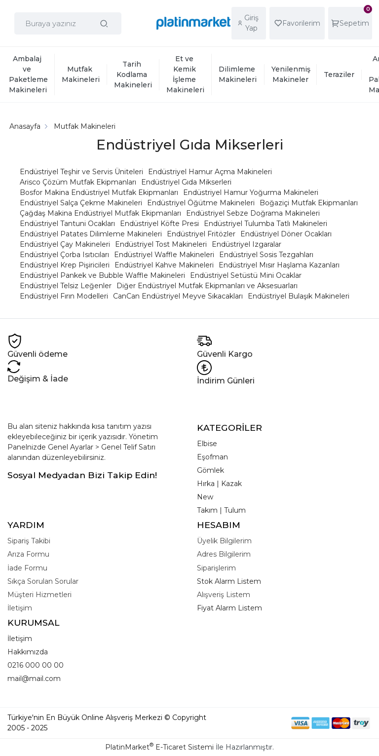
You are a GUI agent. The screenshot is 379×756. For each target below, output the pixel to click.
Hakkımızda (27, 651)
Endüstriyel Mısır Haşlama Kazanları (279, 265)
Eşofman (212, 457)
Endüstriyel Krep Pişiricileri (65, 265)
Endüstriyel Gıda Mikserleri (186, 182)
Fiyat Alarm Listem (229, 608)
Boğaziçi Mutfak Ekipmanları (309, 202)
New (205, 496)
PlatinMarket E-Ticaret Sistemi (159, 747)
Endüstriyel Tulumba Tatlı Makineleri (265, 223)
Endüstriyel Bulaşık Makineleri (298, 296)
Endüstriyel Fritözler (201, 233)
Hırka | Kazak (219, 483)
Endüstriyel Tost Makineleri (161, 244)
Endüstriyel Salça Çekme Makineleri (81, 202)
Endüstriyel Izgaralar (246, 244)
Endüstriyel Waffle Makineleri (164, 254)
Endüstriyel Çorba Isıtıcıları (64, 254)
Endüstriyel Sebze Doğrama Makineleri (253, 213)
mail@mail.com (34, 678)
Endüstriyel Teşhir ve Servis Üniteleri (81, 171)
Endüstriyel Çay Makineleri (65, 244)
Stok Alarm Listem (229, 581)
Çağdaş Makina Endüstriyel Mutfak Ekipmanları (100, 213)
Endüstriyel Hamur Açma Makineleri (210, 171)
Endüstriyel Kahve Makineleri (164, 265)
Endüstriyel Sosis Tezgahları (266, 254)
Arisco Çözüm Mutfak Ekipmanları (78, 182)
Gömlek (210, 470)
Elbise (207, 443)
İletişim (19, 638)
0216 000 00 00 (35, 665)
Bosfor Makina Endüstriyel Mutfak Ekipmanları (99, 192)
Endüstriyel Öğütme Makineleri (201, 202)
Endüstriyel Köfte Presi (159, 223)
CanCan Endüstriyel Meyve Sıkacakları (178, 296)
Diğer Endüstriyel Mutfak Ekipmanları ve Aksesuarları (207, 285)
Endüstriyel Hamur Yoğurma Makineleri (250, 192)
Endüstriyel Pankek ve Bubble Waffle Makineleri (102, 275)
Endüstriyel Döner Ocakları (286, 233)
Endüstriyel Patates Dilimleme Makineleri (91, 233)
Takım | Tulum (221, 510)
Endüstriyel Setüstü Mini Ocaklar (246, 275)
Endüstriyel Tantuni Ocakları (67, 223)
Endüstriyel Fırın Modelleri (64, 296)
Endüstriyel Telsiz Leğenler (66, 285)
